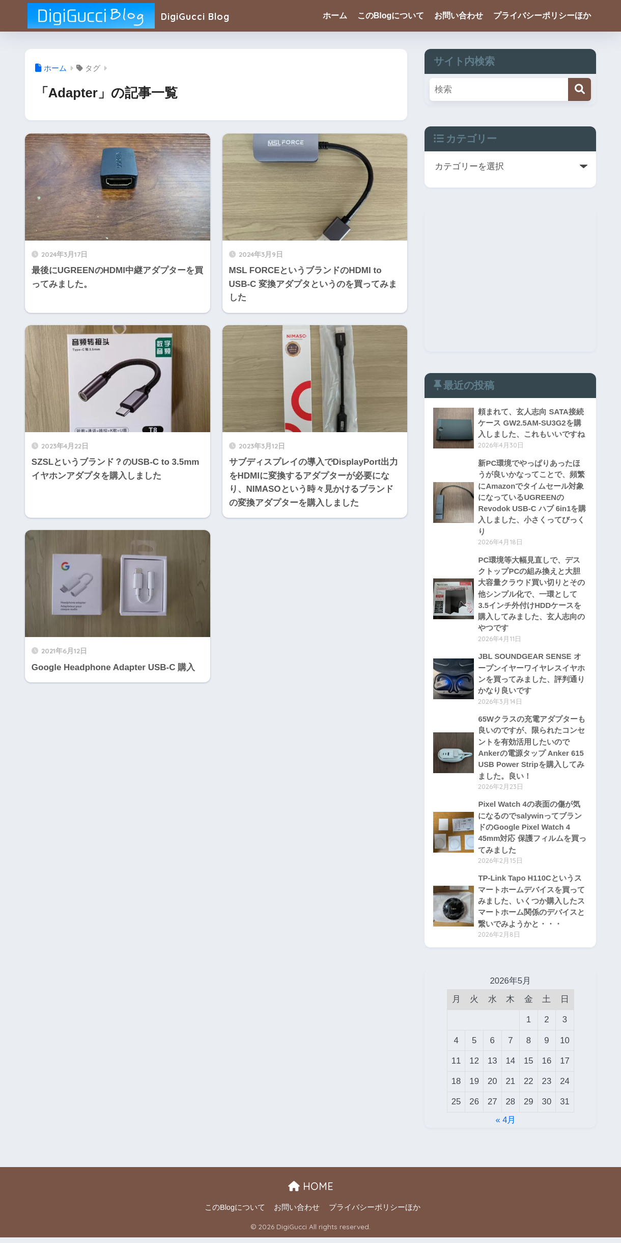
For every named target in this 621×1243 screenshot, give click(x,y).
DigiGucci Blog (137, 15)
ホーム (335, 15)
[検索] (579, 89)
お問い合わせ (458, 15)
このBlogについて (391, 15)
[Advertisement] (510, 280)
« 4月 (505, 1125)
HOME (310, 1191)
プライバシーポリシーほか (542, 15)
